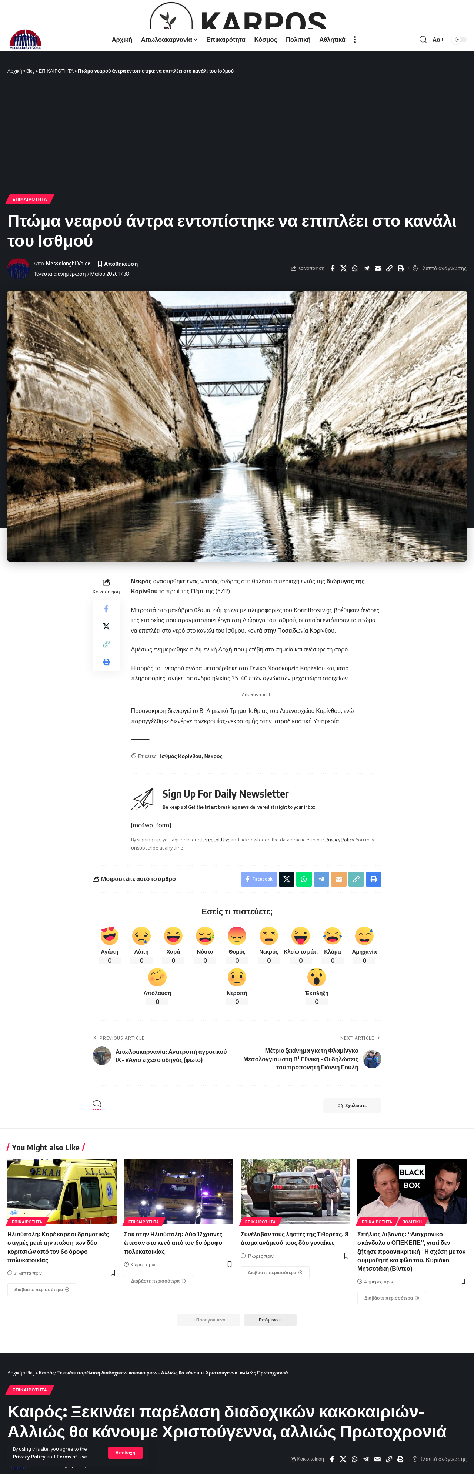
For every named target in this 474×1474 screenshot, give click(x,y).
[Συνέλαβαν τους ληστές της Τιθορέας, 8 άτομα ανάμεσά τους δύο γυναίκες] (275, 1319)
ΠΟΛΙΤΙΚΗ (412, 1269)
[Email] (378, 315)
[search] (423, 87)
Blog (30, 118)
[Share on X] (343, 315)
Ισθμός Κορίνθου (180, 803)
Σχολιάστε (352, 1152)
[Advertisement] (237, 182)
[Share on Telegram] (366, 315)
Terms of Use (71, 1457)
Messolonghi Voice (68, 310)
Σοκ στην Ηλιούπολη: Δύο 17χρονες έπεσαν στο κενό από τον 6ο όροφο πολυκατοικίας (173, 1289)
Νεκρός (213, 803)
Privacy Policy (29, 1457)
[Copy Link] (389, 315)
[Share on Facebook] (332, 315)
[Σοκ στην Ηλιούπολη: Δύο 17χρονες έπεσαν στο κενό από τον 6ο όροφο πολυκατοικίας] (158, 1328)
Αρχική (14, 118)
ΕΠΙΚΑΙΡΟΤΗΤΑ (56, 118)
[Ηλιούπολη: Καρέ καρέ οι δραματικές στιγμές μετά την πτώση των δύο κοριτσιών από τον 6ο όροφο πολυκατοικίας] (41, 1336)
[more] (355, 87)
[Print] (401, 315)
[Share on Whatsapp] (355, 315)
